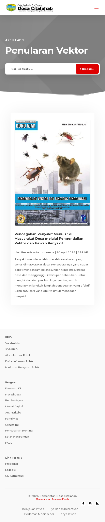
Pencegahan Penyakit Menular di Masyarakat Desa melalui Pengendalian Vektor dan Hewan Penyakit (49, 238)
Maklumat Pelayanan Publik (22, 367)
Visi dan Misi (12, 343)
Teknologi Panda (60, 499)
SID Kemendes (14, 475)
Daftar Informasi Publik (19, 361)
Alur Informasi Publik (18, 355)
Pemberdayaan (14, 400)
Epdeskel (10, 469)
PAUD (9, 442)
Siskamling (12, 424)
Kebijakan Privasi (33, 508)
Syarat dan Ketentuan (64, 508)
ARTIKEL (83, 252)
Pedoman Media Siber (39, 514)
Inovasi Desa (13, 394)
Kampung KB (13, 388)
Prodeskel (11, 463)
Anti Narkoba (13, 412)
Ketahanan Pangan (17, 436)
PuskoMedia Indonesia (37, 252)
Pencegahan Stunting (19, 430)
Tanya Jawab (67, 514)
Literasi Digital (14, 406)
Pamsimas (11, 418)
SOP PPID (11, 349)
